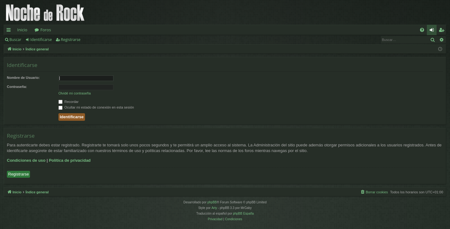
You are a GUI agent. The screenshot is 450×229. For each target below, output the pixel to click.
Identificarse (41, 39)
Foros (45, 30)
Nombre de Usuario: (23, 77)
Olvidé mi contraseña (74, 93)
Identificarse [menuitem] (433, 31)
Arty (214, 208)
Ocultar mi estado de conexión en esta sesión (96, 107)
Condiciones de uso (26, 160)
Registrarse (71, 39)
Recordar (68, 102)
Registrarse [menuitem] (442, 31)
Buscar (15, 39)
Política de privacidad (70, 160)
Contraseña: (17, 87)
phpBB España (243, 213)
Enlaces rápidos (9, 31)
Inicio (22, 30)
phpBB (212, 202)
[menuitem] (422, 30)
